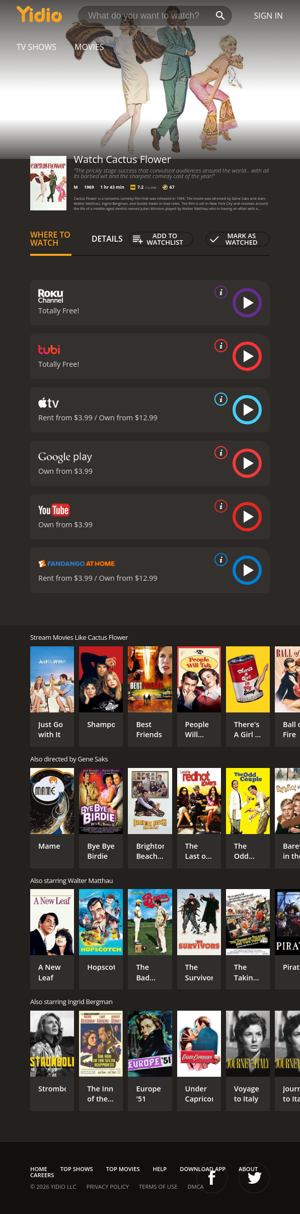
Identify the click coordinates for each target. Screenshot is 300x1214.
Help (160, 1169)
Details (107, 238)
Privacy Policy (108, 1186)
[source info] (219, 292)
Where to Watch (50, 238)
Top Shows (76, 1169)
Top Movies (123, 1169)
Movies (89, 46)
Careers (42, 1175)
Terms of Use (158, 1186)
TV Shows (36, 46)
